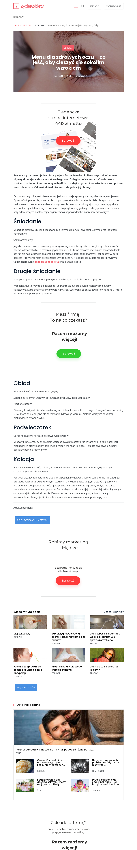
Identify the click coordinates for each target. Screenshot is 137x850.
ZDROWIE (68, 48)
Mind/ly (94, 6)
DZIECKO (96, 790)
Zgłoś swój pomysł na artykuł (32, 520)
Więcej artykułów (26, 687)
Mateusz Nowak (62, 75)
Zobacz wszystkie (114, 611)
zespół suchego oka (47, 261)
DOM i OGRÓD (98, 771)
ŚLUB (39, 790)
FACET (18, 753)
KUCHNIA (41, 771)
